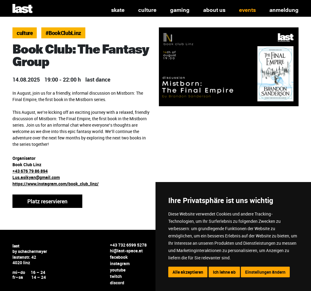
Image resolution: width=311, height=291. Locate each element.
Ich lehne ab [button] (224, 272)
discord (117, 283)
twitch (116, 276)
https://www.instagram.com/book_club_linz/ (55, 184)
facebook (119, 257)
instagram (120, 263)
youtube (117, 270)
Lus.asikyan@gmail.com (36, 177)
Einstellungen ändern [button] (265, 272)
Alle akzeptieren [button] (188, 272)
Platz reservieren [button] (47, 201)
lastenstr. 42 (24, 257)
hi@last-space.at (126, 251)
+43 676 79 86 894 (30, 171)
